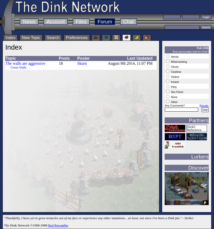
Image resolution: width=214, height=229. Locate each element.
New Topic (31, 38)
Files (81, 21)
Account (56, 21)
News (29, 21)
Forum (105, 21)
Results (203, 105)
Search (53, 38)
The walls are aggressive (25, 63)
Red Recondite (58, 225)
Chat (128, 21)
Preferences (77, 38)
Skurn (82, 63)
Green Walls (18, 67)
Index (10, 38)
